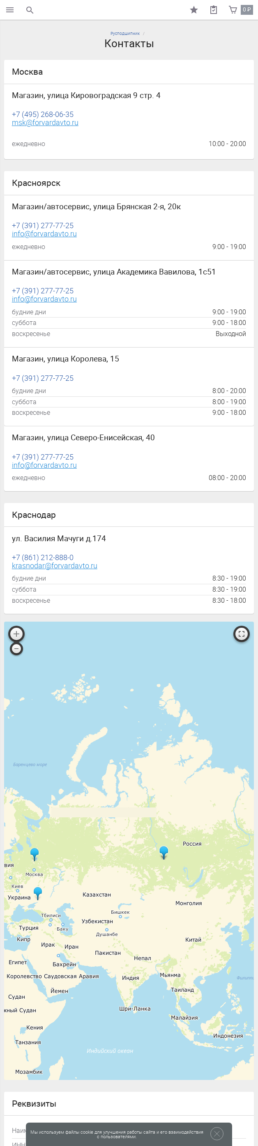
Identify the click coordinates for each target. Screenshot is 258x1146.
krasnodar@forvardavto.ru (54, 566)
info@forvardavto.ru (44, 234)
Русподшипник (125, 33)
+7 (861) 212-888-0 (43, 558)
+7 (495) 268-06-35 (43, 114)
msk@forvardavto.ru (45, 123)
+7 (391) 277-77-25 (43, 226)
